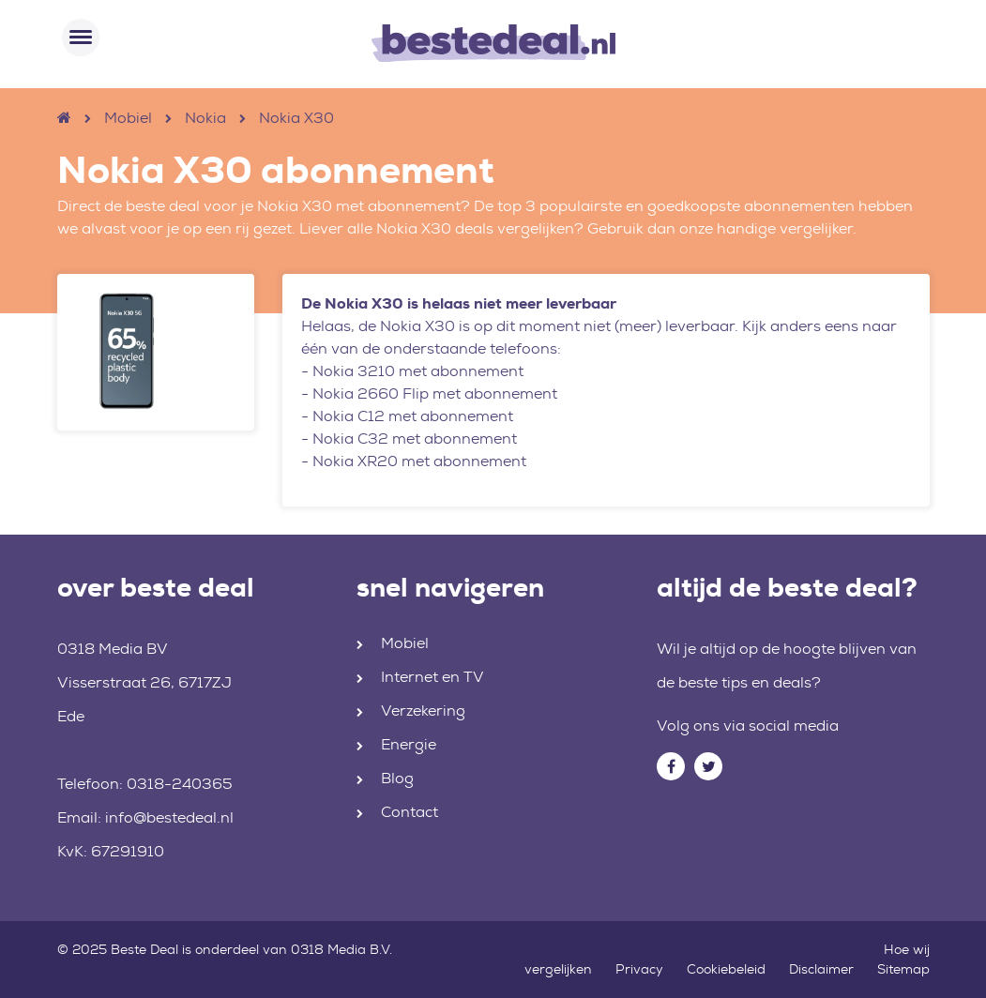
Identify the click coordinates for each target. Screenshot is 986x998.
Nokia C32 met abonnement (414, 438)
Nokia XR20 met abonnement (419, 461)
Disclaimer (821, 968)
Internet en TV (432, 677)
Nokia (205, 118)
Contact (409, 812)
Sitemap (903, 968)
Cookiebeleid (726, 968)
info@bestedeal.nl (169, 817)
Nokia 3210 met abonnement (417, 371)
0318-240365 (180, 784)
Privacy (639, 968)
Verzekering (423, 710)
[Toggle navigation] (80, 37)
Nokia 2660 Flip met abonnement (434, 393)
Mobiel (128, 118)
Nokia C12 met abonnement (412, 416)
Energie (408, 744)
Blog (397, 778)
